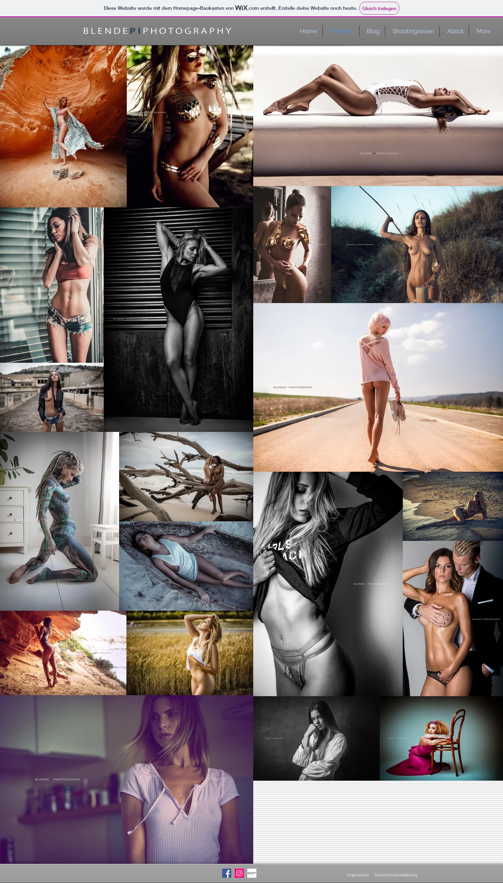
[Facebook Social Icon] (226, 873)
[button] (412, 31)
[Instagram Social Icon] (239, 873)
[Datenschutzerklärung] (395, 874)
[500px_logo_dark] (251, 873)
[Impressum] (355, 874)
